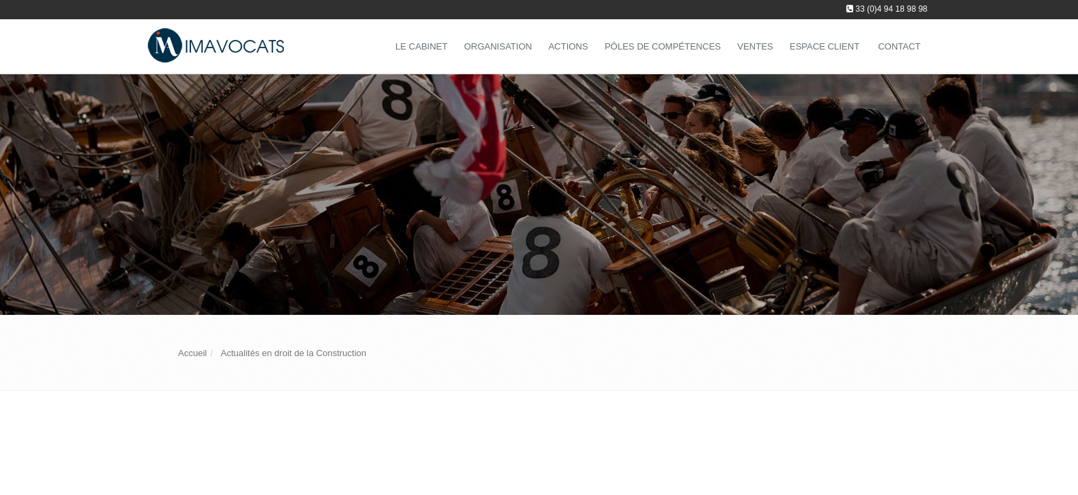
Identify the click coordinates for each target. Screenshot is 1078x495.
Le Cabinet (421, 46)
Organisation (498, 46)
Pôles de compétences (662, 46)
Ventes (755, 46)
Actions (568, 46)
